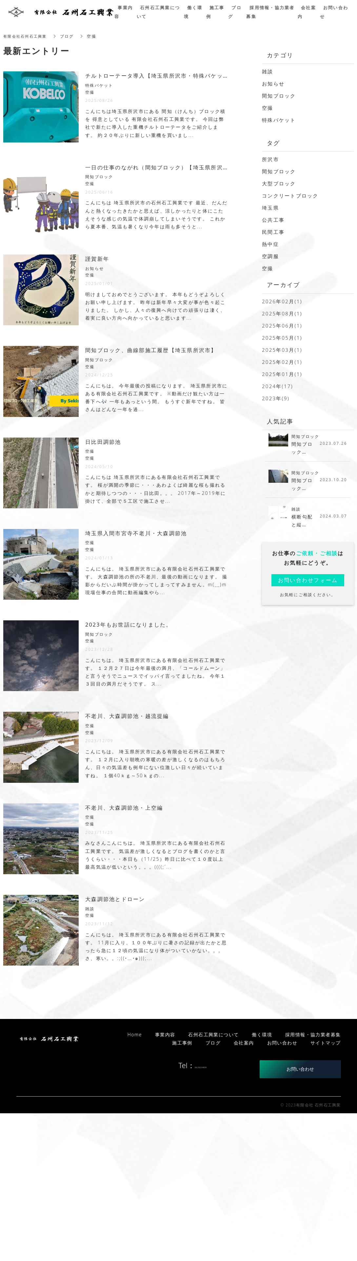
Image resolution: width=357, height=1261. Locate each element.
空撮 (267, 107)
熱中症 (270, 244)
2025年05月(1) (282, 337)
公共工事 (273, 219)
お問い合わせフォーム (308, 583)
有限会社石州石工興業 (26, 36)
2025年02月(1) (282, 362)
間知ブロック (279, 95)
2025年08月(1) (282, 313)
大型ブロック (279, 183)
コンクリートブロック (290, 195)
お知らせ (273, 83)
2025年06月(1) (282, 325)
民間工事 (273, 232)
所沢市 (270, 159)
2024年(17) (277, 386)
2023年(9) (275, 398)
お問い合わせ (300, 1216)
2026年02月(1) (282, 301)
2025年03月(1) (282, 350)
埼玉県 (270, 207)
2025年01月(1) (282, 374)
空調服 (270, 256)
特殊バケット (279, 120)
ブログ (213, 1190)
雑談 (267, 71)
